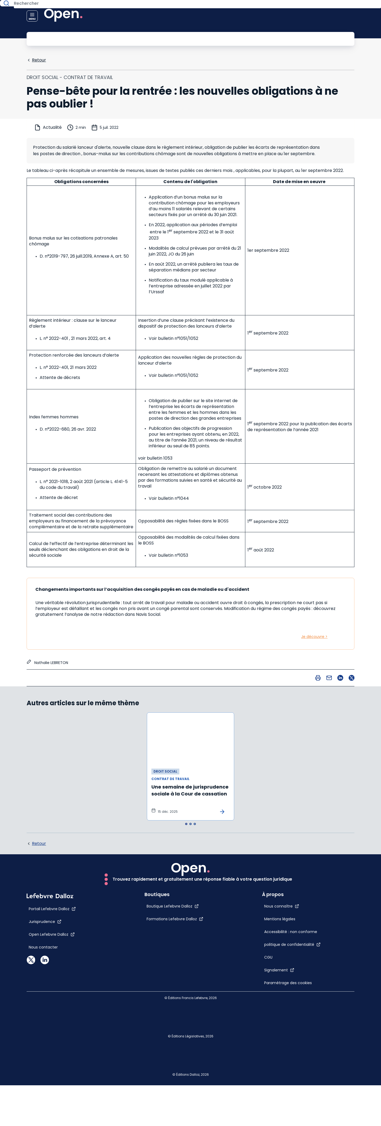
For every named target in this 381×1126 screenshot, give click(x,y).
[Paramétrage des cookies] (283, 990)
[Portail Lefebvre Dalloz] (52, 1048)
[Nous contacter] (43, 1086)
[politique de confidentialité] (304, 941)
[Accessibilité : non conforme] (283, 918)
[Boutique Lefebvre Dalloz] (161, 1045)
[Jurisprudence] (45, 1061)
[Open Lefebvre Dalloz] (52, 1074)
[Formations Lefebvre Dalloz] (163, 1058)
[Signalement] (291, 966)
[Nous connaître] (293, 871)
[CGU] (280, 954)
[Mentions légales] (283, 888)
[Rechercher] (178, 38)
